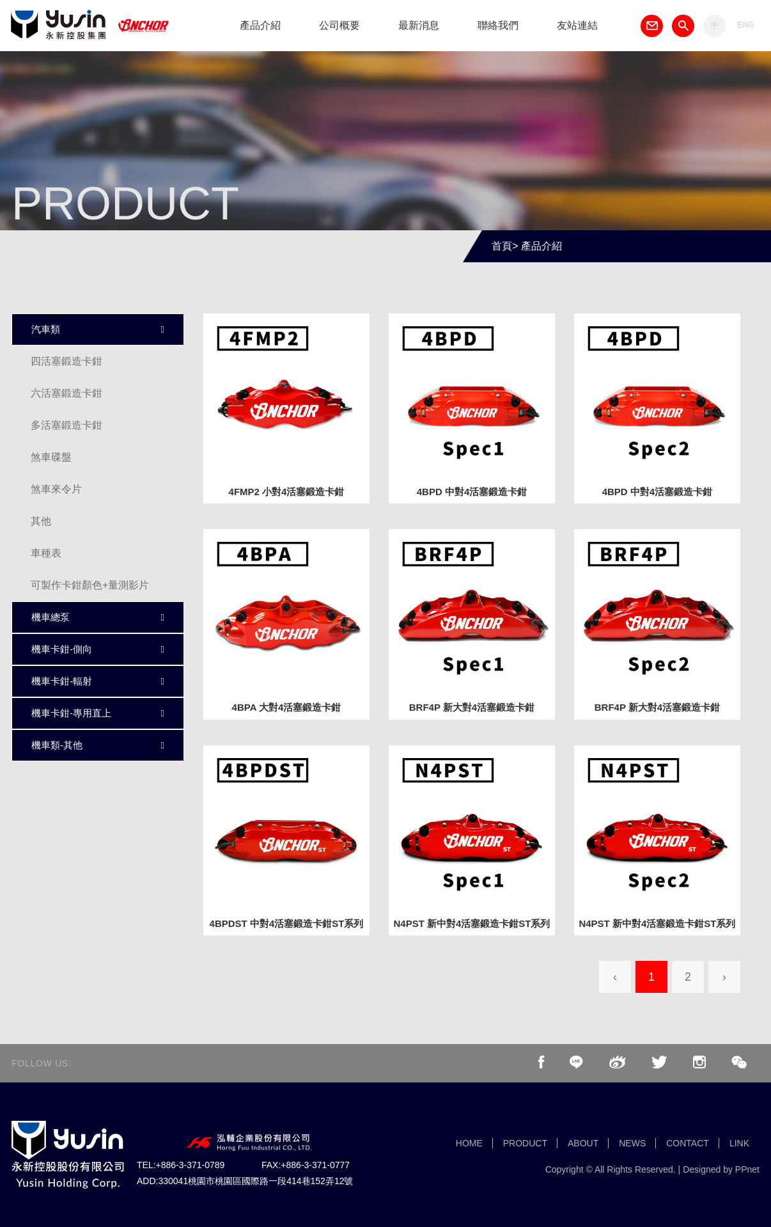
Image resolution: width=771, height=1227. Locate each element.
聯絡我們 (498, 25)
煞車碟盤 (51, 457)
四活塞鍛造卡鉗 (66, 361)
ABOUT (583, 1143)
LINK (739, 1143)
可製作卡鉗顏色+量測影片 (90, 585)
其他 (41, 521)
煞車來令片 (56, 489)
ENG (745, 24)
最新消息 (418, 25)
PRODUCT (525, 1143)
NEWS (632, 1143)
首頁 (502, 246)
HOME (469, 1143)
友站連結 (577, 25)
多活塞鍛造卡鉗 (66, 425)
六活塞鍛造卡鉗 (66, 393)
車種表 (46, 553)
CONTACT (687, 1143)
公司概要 (339, 25)
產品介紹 (260, 25)
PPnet (747, 1169)
